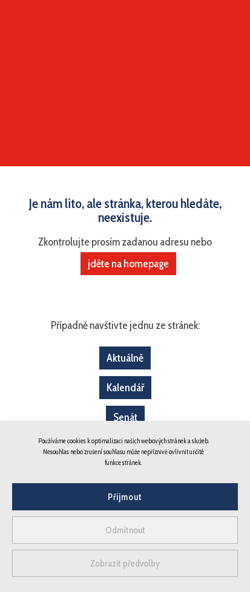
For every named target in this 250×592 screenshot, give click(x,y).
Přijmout (125, 497)
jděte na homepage (128, 263)
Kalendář (125, 387)
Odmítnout (125, 530)
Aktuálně (125, 358)
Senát (125, 417)
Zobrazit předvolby (125, 563)
